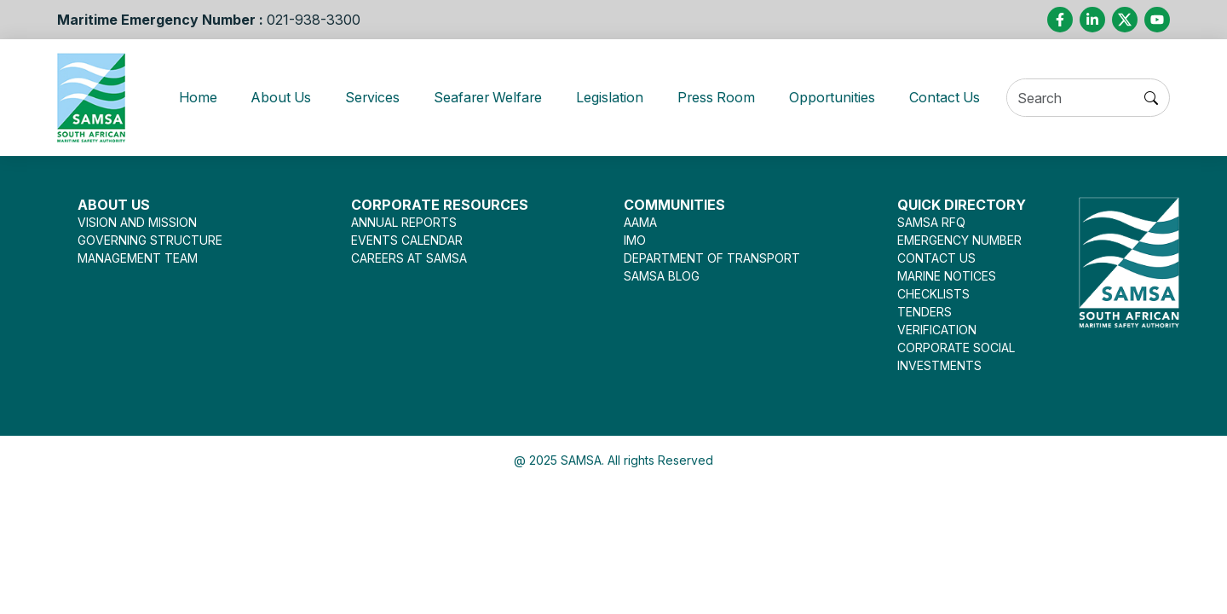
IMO (635, 240)
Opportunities (840, 97)
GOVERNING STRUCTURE (150, 240)
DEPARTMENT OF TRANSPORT (712, 258)
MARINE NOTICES (946, 276)
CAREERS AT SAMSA (409, 258)
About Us (265, 97)
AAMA (640, 222)
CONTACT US (936, 258)
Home (192, 97)
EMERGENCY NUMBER (959, 240)
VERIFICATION (936, 329)
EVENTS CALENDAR (407, 240)
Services (359, 97)
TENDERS (924, 311)
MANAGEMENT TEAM (138, 258)
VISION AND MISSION (137, 222)
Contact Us (958, 97)
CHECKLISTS (933, 294)
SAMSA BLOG (662, 276)
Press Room (720, 97)
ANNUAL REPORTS (404, 222)
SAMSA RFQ (931, 222)
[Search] (1080, 98)
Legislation (610, 97)
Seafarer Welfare (481, 97)
